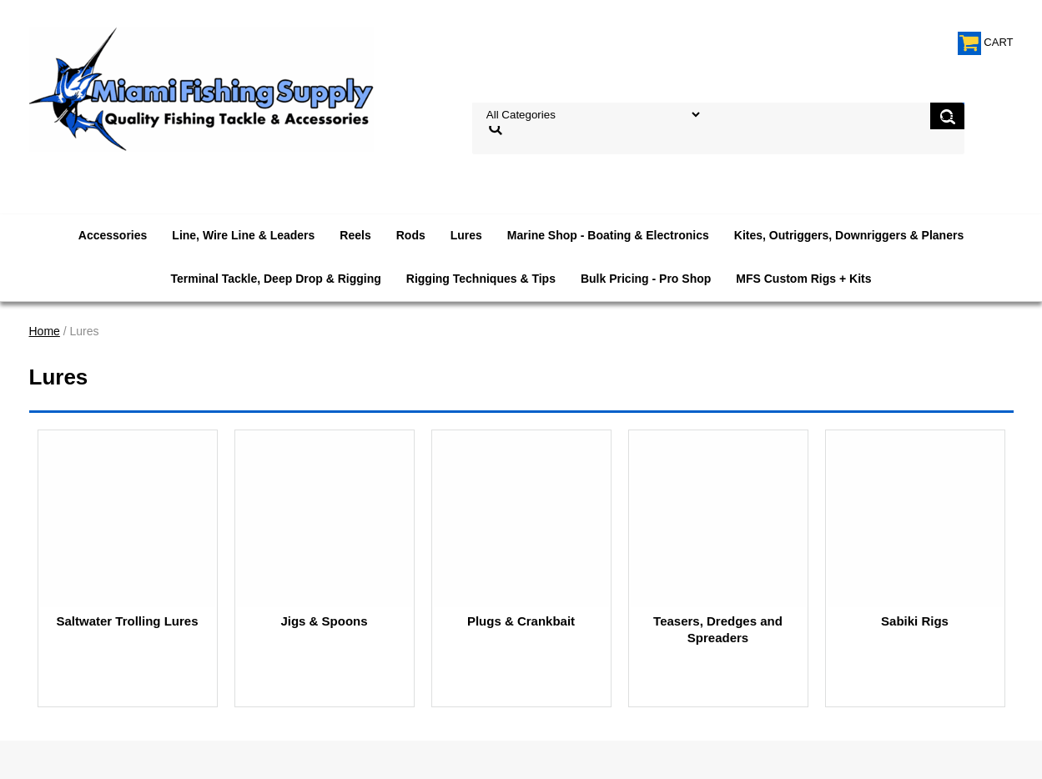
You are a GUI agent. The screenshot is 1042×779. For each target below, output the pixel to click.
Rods (410, 235)
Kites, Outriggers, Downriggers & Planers (849, 235)
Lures (466, 235)
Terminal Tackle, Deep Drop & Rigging (275, 278)
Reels (355, 235)
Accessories (113, 235)
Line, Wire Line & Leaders (243, 235)
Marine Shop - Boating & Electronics (608, 235)
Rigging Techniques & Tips (481, 278)
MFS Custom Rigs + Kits (803, 278)
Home (44, 331)
